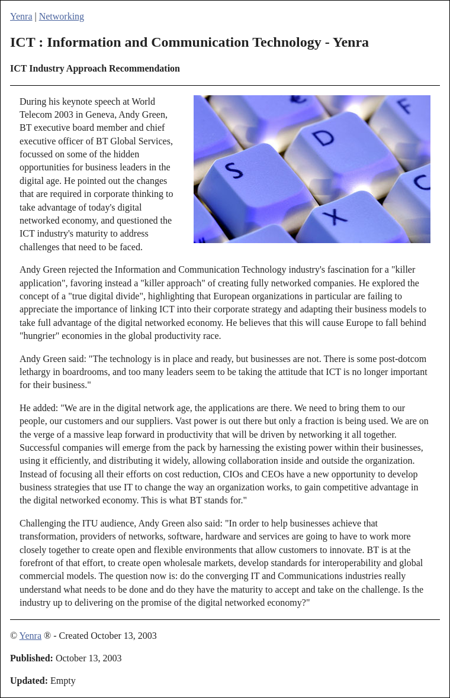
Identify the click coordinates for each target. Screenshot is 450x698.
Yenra (21, 16)
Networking (61, 16)
